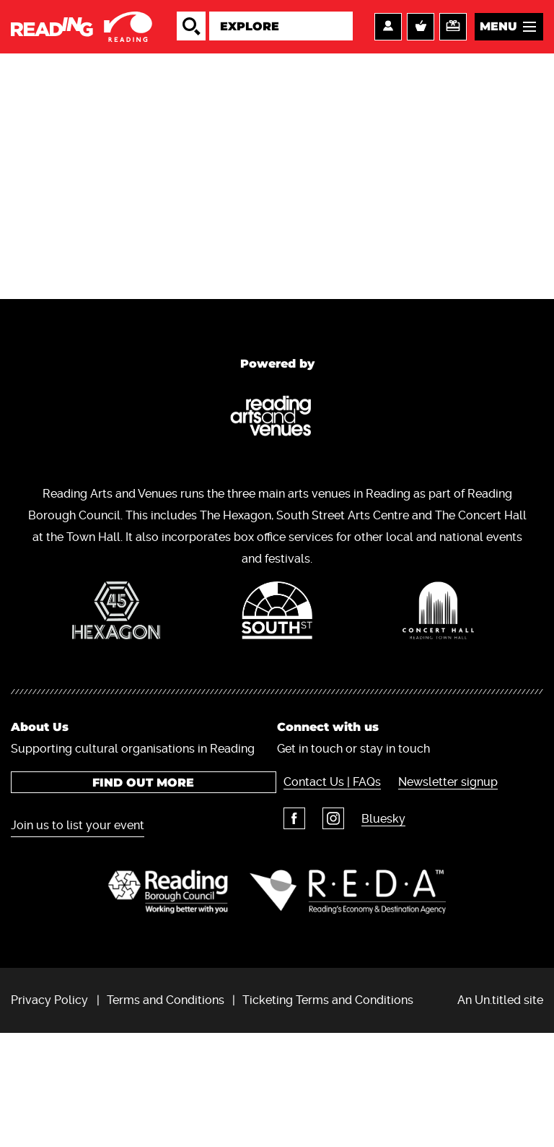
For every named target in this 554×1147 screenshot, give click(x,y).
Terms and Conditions (165, 1113)
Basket (420, 37)
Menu (498, 36)
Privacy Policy (49, 1113)
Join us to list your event (77, 932)
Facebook (288, 925)
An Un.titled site (500, 1113)
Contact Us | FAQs (325, 889)
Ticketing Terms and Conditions (327, 1113)
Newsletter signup (438, 889)
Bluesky (370, 925)
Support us (453, 37)
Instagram (323, 925)
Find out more (139, 889)
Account (388, 37)
